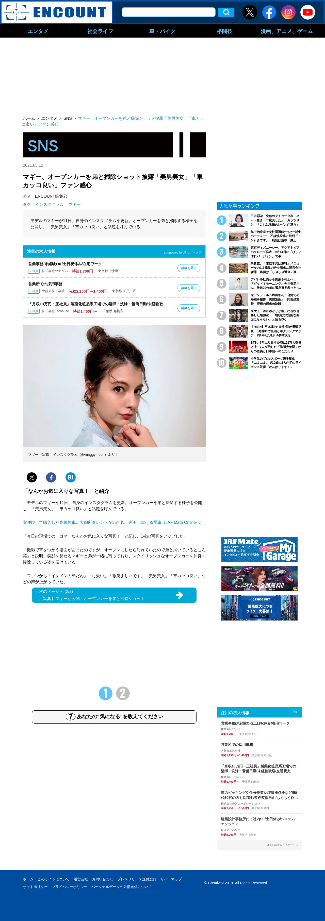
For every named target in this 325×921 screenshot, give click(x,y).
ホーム (28, 879)
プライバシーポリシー (69, 887)
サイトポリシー (35, 887)
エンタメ (38, 31)
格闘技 (225, 31)
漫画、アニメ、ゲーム (287, 31)
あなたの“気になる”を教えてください (114, 717)
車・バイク (162, 31)
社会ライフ (100, 31)
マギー (75, 204)
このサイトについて (54, 879)
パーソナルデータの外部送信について (121, 887)
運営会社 (81, 879)
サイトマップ (171, 879)
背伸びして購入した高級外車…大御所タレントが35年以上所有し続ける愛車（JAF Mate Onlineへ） (113, 522)
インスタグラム (49, 204)
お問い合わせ (102, 879)
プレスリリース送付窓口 (136, 879)
